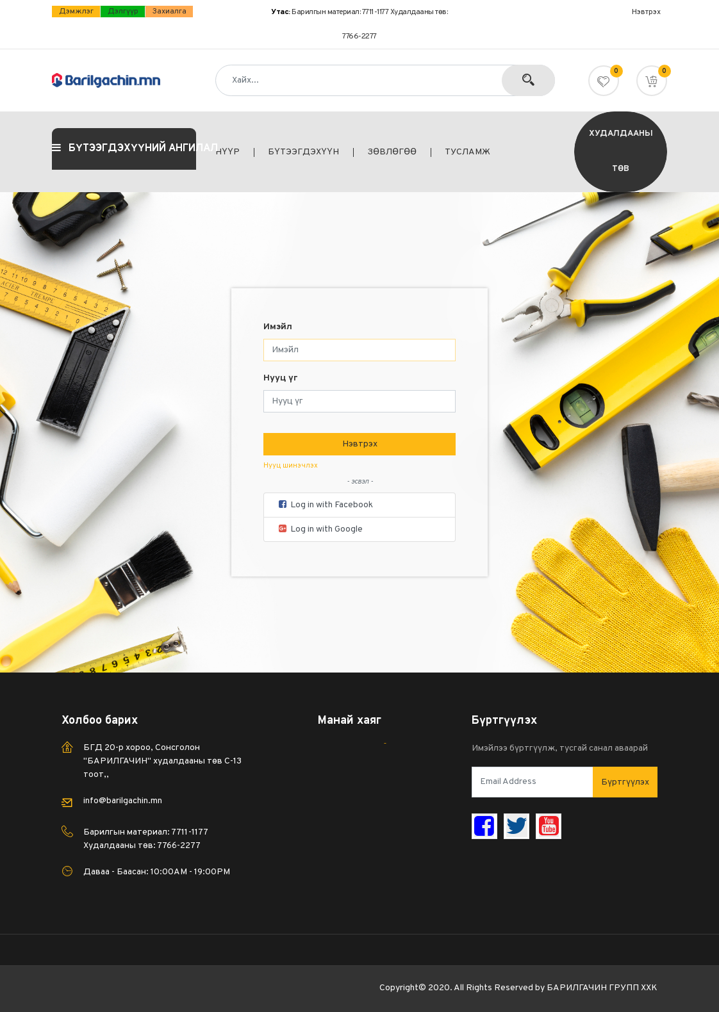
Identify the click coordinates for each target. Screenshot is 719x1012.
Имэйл (277, 327)
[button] (651, 80)
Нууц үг (280, 378)
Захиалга (169, 11)
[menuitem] (234, 152)
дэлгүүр (123, 11)
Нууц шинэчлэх (290, 465)
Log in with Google (320, 529)
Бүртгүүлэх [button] (625, 782)
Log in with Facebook (325, 505)
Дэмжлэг (76, 11)
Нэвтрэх (359, 444)
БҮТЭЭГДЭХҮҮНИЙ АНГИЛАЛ (124, 148)
